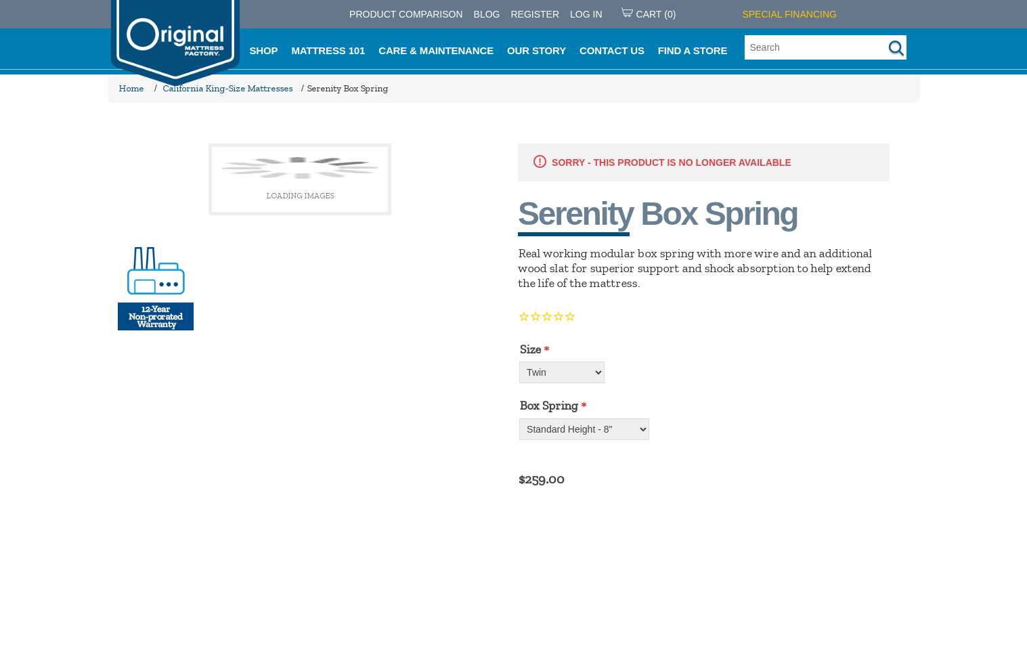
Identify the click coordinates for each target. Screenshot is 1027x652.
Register (534, 14)
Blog (487, 14)
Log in (586, 14)
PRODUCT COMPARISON (406, 14)
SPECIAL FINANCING (789, 14)
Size (529, 349)
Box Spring (548, 405)
